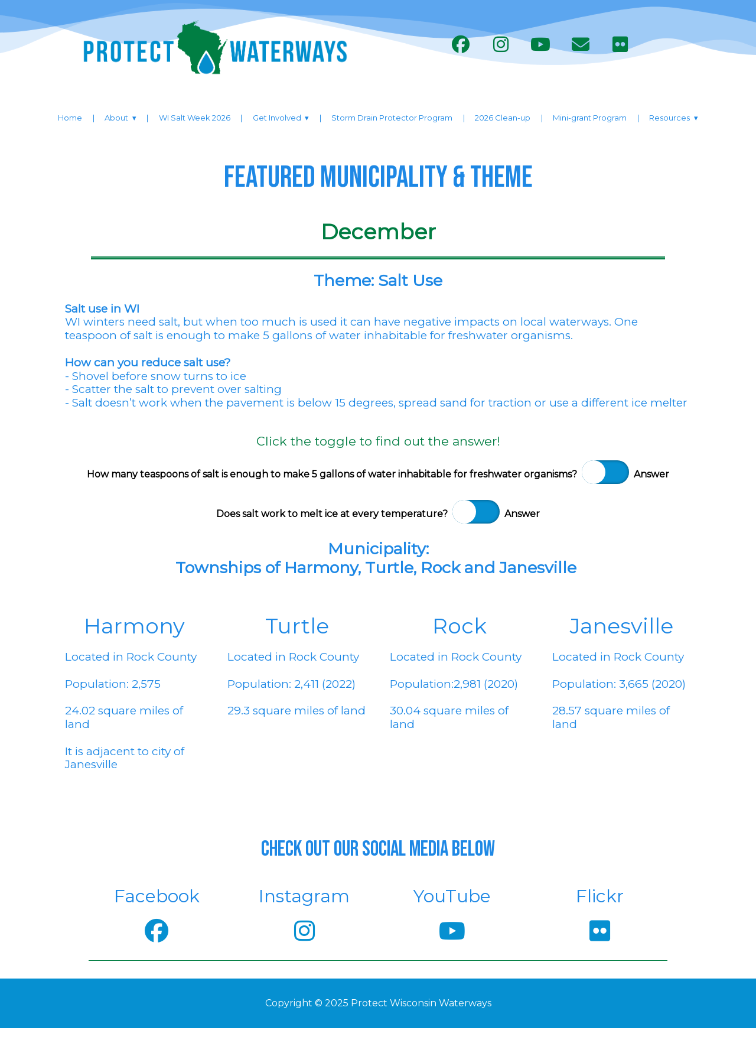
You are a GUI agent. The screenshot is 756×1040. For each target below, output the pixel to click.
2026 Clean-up (502, 117)
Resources (669, 117)
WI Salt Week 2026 (194, 117)
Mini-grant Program (590, 117)
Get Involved (277, 117)
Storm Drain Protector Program (391, 117)
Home (70, 117)
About (116, 117)
